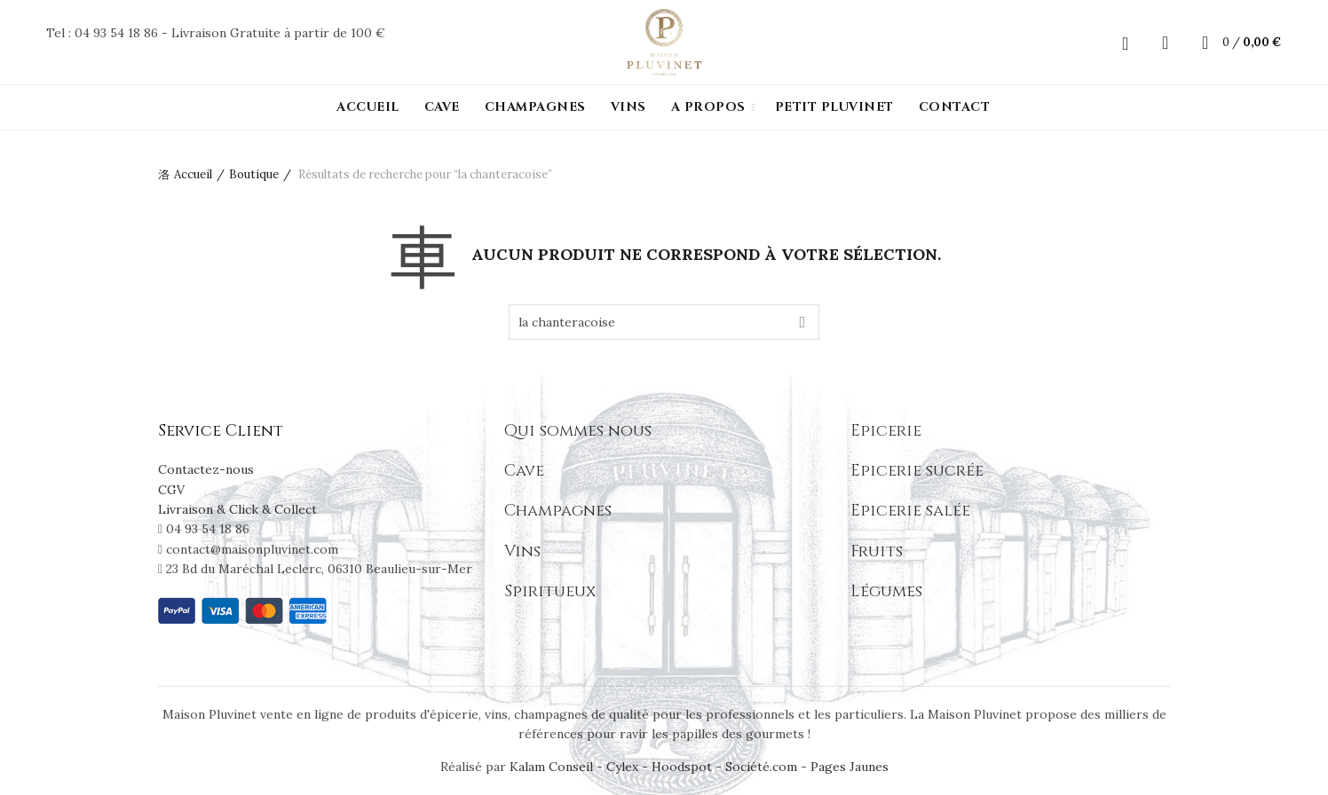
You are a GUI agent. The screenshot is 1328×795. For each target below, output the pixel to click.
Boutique (254, 174)
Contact (955, 106)
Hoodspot (682, 767)
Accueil (367, 106)
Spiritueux (550, 591)
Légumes (886, 591)
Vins (628, 106)
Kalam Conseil (553, 767)
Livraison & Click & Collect (237, 509)
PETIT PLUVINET (834, 106)
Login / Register (1125, 42)
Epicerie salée (910, 511)
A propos (708, 106)
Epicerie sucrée (917, 471)
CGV (171, 490)
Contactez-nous (206, 469)
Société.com (761, 767)
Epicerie (885, 431)
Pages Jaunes (849, 767)
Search (801, 322)
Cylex (622, 767)
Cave (442, 106)
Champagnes (535, 106)
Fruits (876, 551)
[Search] (1165, 42)
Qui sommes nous (578, 431)
